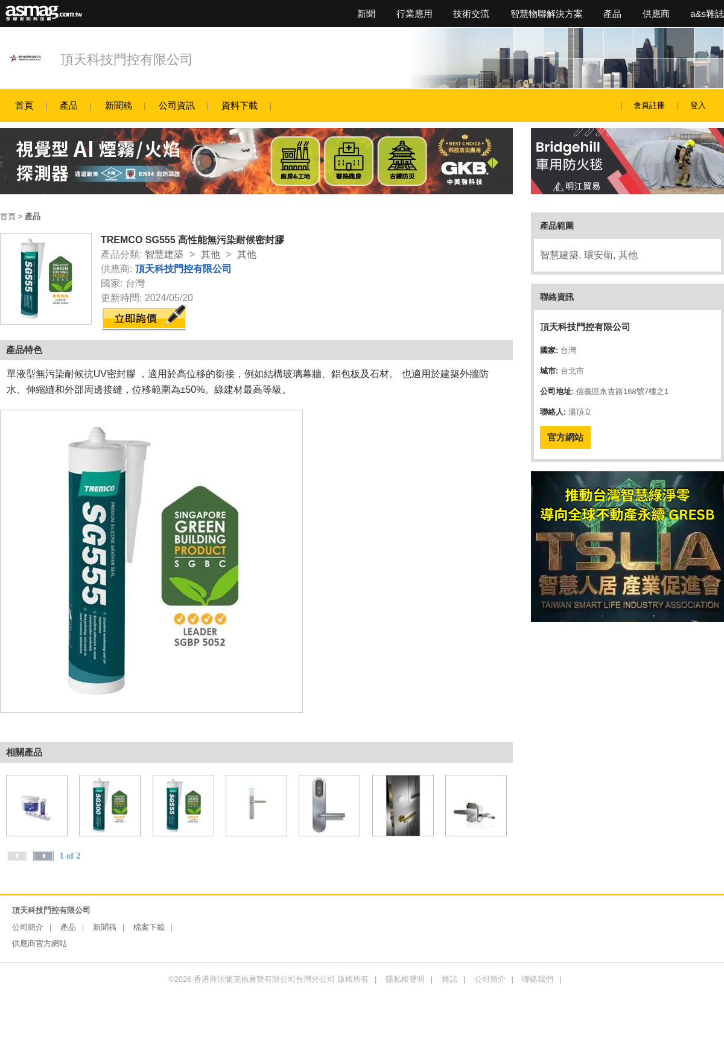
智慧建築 (164, 254)
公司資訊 (177, 105)
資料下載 (239, 105)
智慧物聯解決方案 (546, 13)
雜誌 (449, 979)
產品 (612, 13)
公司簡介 (27, 927)
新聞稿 (118, 105)
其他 (210, 254)
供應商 (656, 13)
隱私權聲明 (405, 979)
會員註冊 (649, 105)
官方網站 (565, 437)
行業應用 (414, 13)
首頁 (24, 105)
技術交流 (471, 13)
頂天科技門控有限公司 (126, 59)
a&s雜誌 (707, 13)
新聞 (366, 13)
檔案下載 (149, 927)
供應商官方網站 (39, 943)
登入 (698, 105)
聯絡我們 (537, 979)
